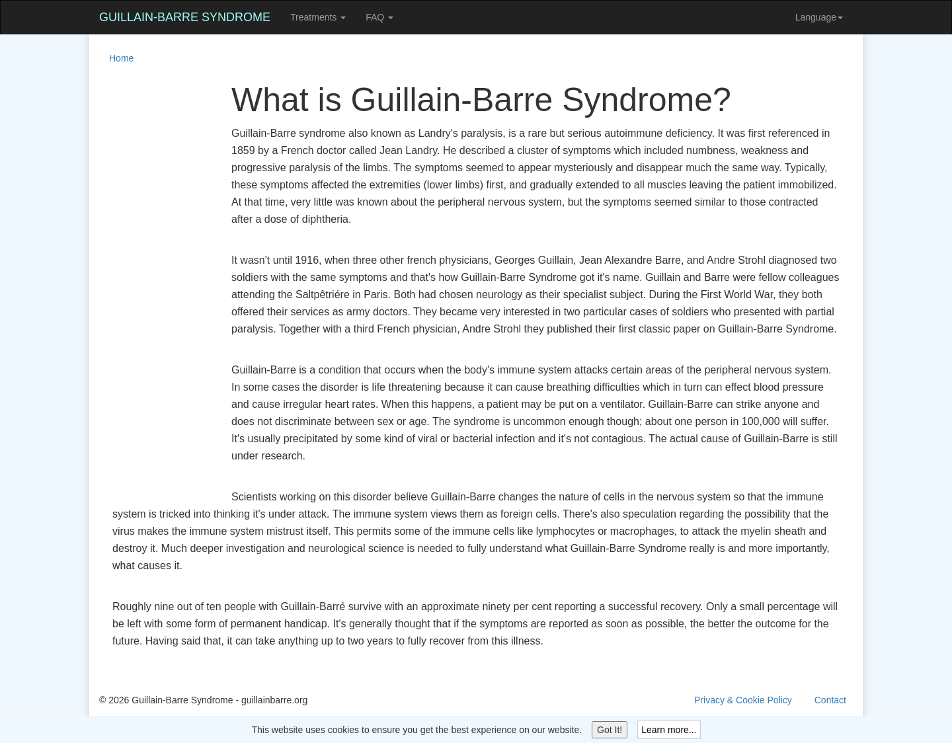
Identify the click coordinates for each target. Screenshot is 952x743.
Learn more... (668, 729)
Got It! (609, 729)
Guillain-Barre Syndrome (184, 17)
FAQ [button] (379, 17)
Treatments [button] (318, 17)
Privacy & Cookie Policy (743, 700)
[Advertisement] (152, 280)
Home (121, 58)
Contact (830, 700)
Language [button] (819, 17)
